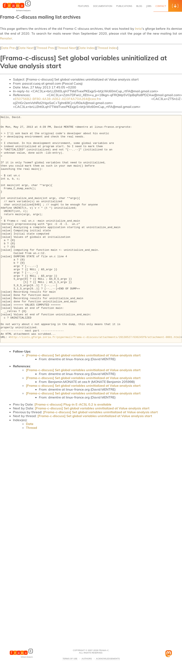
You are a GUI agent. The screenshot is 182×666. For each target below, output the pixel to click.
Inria (138, 29)
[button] (175, 6)
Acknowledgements (108, 659)
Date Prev (8, 48)
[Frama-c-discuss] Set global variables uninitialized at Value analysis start (83, 355)
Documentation (102, 6)
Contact (160, 6)
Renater (6, 38)
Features (83, 6)
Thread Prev (45, 48)
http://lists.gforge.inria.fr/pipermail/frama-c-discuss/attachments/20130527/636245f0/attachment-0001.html (95, 337)
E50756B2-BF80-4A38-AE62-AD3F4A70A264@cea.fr (57, 99)
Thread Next (66, 48)
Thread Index (107, 48)
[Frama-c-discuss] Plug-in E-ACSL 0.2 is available (72, 404)
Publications (124, 6)
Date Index (86, 48)
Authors (87, 659)
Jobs (148, 6)
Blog (139, 6)
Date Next (26, 48)
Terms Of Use (70, 659)
